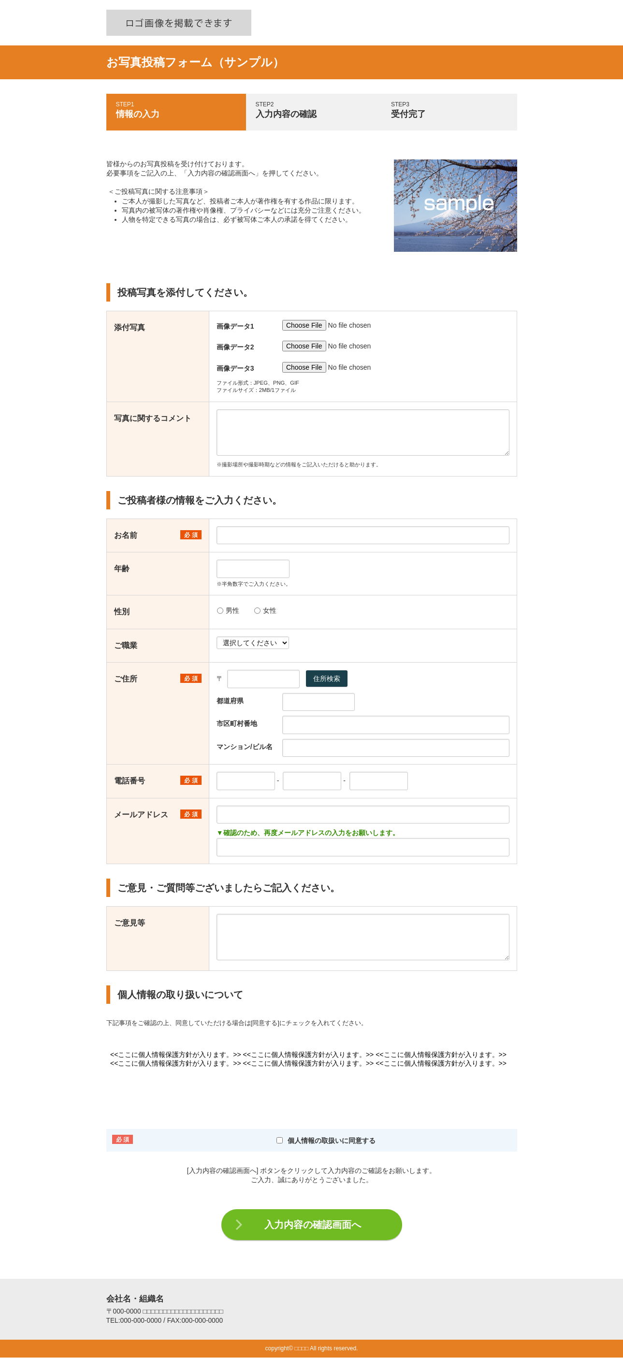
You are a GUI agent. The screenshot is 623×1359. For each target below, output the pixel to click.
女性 (265, 610)
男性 (228, 610)
